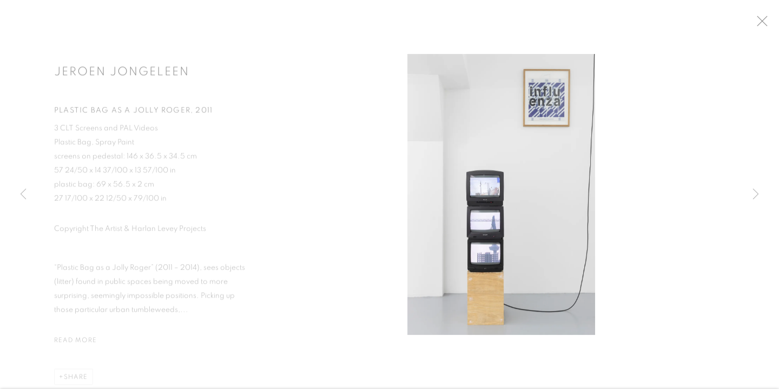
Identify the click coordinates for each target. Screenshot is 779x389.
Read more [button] (75, 343)
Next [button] (755, 194)
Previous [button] (23, 194)
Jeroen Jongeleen (121, 75)
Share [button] (76, 380)
